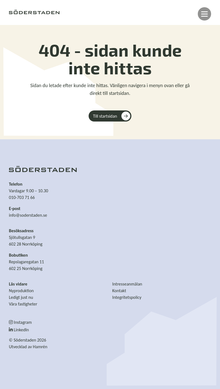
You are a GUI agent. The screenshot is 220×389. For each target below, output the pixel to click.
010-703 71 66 (22, 197)
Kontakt (119, 290)
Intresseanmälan (127, 284)
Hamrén (40, 346)
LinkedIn (19, 329)
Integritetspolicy (126, 297)
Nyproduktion (21, 290)
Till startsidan (105, 116)
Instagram (20, 322)
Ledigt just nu (21, 297)
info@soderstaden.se (28, 215)
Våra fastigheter (23, 304)
